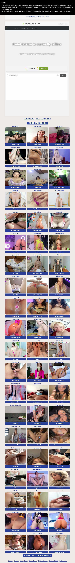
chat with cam (15, 230)
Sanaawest (37, 426)
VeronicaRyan (37, 233)
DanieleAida (15, 319)
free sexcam (37, 380)
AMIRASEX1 (59, 491)
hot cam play (59, 166)
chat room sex (59, 144)
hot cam (59, 530)
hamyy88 (15, 212)
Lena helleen (37, 512)
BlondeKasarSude (15, 405)
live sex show (37, 273)
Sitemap (10, 561)
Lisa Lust (37, 341)
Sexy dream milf (37, 469)
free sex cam (15, 530)
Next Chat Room (43, 118)
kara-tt (59, 383)
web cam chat (59, 273)
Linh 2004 (15, 491)
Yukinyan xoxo (59, 190)
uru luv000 (59, 147)
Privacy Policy (24, 561)
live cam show (37, 552)
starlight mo (37, 126)
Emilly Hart (37, 212)
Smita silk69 (37, 147)
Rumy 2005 (37, 276)
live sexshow (37, 144)
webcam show (15, 402)
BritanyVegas (37, 319)
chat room (16, 316)
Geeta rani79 (15, 255)
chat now (15, 252)
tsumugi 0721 (37, 255)
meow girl (59, 448)
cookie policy (8, 9)
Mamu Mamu (15, 276)
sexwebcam (37, 337)
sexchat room (15, 337)
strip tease (37, 488)
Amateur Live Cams (42, 16)
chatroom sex (15, 166)
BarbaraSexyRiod (37, 298)
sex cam (15, 273)
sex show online (59, 552)
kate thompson (15, 383)
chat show (37, 530)
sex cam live (37, 359)
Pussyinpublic (15, 469)
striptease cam (37, 166)
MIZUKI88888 (59, 534)
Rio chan (37, 362)
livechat (15, 423)
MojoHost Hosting (43, 561)
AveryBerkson (59, 233)
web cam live (59, 295)
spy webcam (37, 423)
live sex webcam (59, 445)
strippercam (59, 402)
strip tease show (59, 187)
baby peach (15, 298)
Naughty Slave (15, 147)
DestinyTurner (59, 362)
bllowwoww (59, 276)
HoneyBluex (15, 534)
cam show (59, 488)
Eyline (59, 298)
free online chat (37, 445)
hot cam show (59, 252)
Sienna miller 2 (37, 534)
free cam (59, 359)
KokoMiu (37, 491)
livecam (15, 209)
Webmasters (63, 561)
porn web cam (15, 187)
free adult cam (37, 230)
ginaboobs (37, 169)
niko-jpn (15, 190)
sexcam (37, 252)
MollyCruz (59, 512)
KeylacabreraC (15, 448)
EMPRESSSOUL (59, 405)
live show (15, 509)
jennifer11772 (16, 426)
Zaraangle (59, 212)
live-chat (15, 295)
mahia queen (16, 512)
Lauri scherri (59, 319)
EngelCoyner (37, 405)
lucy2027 (59, 426)
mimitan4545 (59, 341)
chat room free (37, 316)
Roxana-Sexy (15, 126)
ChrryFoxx (59, 126)
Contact (16, 561)
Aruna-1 (59, 169)
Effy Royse (59, 255)
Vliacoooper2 (15, 169)
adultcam (15, 488)
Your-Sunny (37, 448)
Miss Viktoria (37, 190)
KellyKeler (59, 469)
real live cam (15, 144)
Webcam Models (53, 561)
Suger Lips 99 (37, 383)
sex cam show (15, 445)
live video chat (37, 209)
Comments (29, 118)
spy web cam (59, 466)
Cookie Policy (33, 561)
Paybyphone (30, 16)
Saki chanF (15, 341)
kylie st (15, 233)
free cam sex (37, 187)
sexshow (15, 466)
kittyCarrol (16, 362)
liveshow (59, 509)
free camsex (15, 380)
